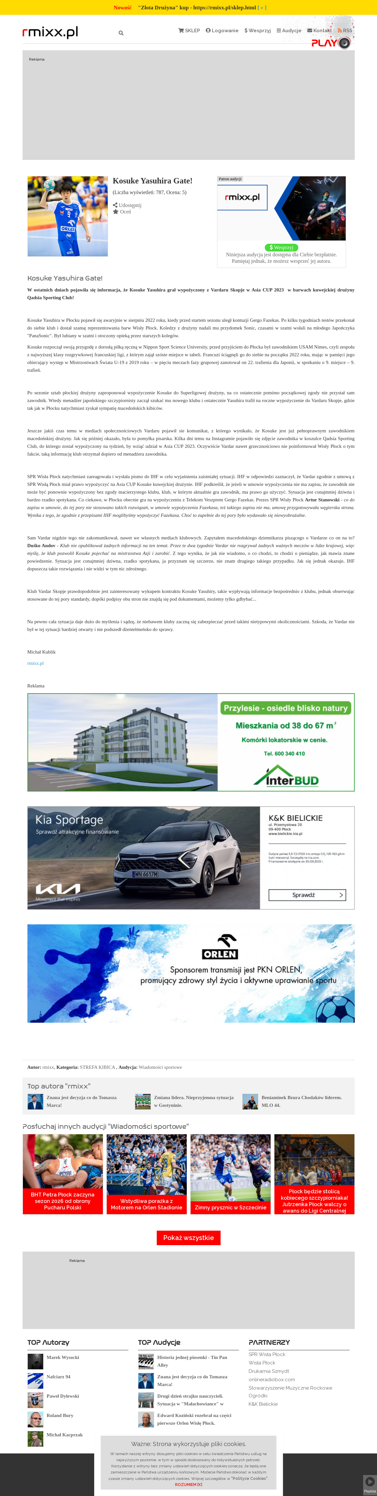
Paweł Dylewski (63, 1396)
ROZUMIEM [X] (188, 1484)
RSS (345, 31)
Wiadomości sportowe (160, 1067)
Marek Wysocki (63, 1357)
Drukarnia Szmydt (269, 1371)
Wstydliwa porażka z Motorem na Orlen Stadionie (146, 1204)
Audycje (289, 31)
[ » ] (261, 8)
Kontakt (319, 31)
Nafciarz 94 (59, 1376)
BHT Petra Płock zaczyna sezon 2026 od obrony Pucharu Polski (62, 1201)
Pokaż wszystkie (188, 1238)
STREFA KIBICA (97, 1067)
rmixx (48, 1067)
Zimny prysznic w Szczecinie (230, 1208)
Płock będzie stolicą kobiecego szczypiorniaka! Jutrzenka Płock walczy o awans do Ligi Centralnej (314, 1201)
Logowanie (222, 31)
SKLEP (189, 31)
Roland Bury (60, 1415)
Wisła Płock (262, 1363)
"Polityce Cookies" (249, 1478)
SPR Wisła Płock (267, 1354)
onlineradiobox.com (272, 1380)
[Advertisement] (189, 105)
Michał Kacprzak (65, 1434)
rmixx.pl (35, 663)
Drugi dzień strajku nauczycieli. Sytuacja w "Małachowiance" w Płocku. (190, 1403)
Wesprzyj (257, 31)
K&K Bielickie (263, 1404)
